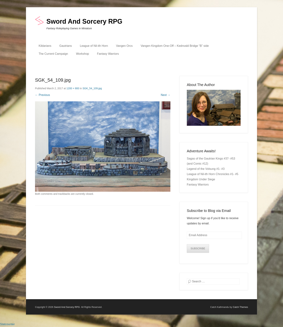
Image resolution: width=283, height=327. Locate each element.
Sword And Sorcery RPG (84, 21)
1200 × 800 (72, 88)
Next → (165, 94)
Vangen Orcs (124, 45)
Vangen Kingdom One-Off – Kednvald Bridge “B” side (175, 45)
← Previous (42, 94)
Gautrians (65, 45)
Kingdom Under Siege (201, 179)
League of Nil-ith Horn (94, 45)
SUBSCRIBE (198, 248)
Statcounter (7, 324)
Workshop (82, 53)
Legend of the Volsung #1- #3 (206, 168)
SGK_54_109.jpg (92, 88)
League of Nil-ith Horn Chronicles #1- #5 (212, 174)
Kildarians (45, 45)
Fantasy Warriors (108, 53)
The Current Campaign (53, 53)
